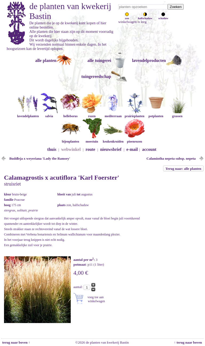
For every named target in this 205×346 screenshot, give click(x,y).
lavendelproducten (149, 60)
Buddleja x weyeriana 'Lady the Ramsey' (39, 158)
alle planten (46, 60)
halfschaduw (145, 17)
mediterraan (113, 114)
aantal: (78, 287)
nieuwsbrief (110, 149)
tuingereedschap (96, 76)
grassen (177, 114)
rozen (91, 114)
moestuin (91, 139)
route (90, 149)
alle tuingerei (99, 60)
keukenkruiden (113, 139)
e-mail (132, 149)
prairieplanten (134, 114)
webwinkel (71, 149)
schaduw (163, 17)
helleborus (70, 114)
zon (127, 17)
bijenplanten (70, 139)
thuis (51, 149)
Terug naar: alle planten (183, 169)
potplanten (155, 114)
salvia (49, 114)
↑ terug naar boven (189, 342)
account (149, 149)
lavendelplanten (28, 114)
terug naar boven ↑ (15, 342)
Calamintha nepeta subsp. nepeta (171, 158)
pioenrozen (134, 139)
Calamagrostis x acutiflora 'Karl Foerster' (61, 177)
